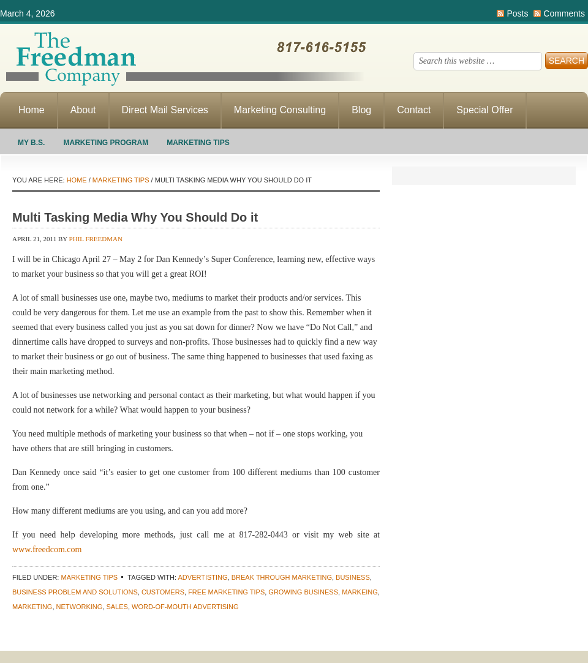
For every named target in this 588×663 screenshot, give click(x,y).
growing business (303, 592)
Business (353, 577)
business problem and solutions (75, 592)
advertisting (203, 577)
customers (162, 592)
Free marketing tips (226, 592)
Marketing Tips (198, 142)
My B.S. (31, 142)
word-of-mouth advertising (185, 606)
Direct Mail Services (165, 110)
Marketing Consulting (280, 110)
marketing (32, 606)
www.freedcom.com (46, 549)
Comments (564, 13)
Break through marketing (282, 577)
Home (31, 110)
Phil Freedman (96, 238)
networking (79, 606)
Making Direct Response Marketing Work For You (184, 58)
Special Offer (484, 110)
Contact (414, 110)
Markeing (360, 592)
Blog (361, 110)
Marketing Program (105, 142)
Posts (517, 13)
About (83, 110)
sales (116, 606)
